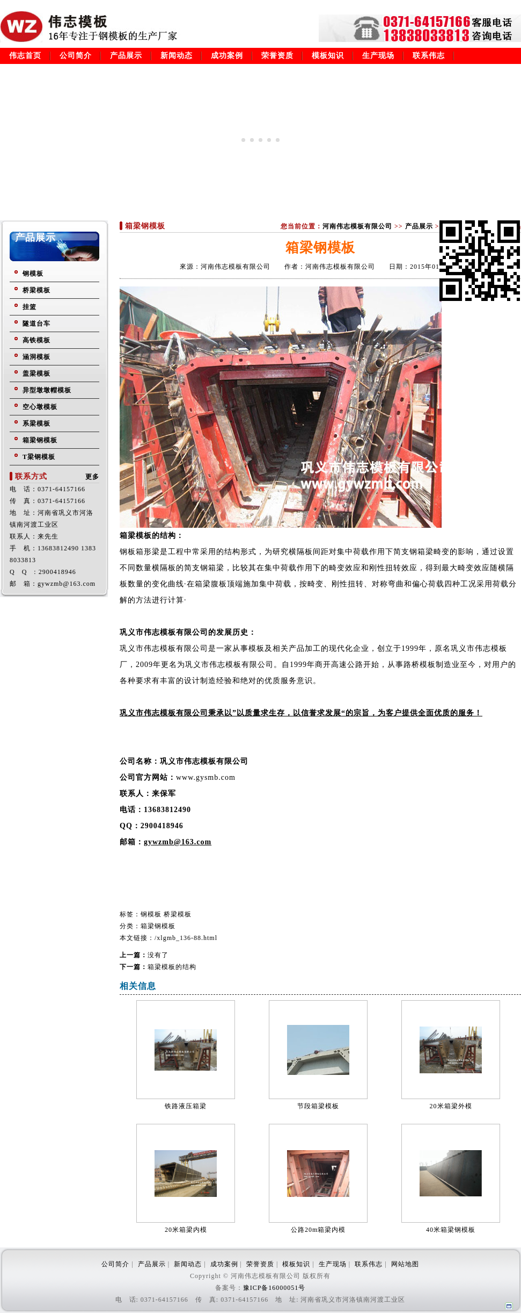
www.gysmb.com (206, 777)
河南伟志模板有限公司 (357, 226)
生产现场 (378, 56)
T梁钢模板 (39, 457)
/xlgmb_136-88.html (186, 938)
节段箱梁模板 (318, 1106)
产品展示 (126, 56)
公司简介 (76, 56)
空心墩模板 (40, 407)
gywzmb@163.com (177, 842)
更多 (92, 476)
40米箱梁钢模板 (450, 1229)
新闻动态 (176, 56)
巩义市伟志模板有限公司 (164, 648)
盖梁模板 (36, 373)
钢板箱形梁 (140, 552)
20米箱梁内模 (186, 1229)
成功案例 (227, 56)
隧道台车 (36, 323)
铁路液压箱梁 (186, 1106)
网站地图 (405, 1264)
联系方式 (31, 476)
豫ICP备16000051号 (274, 1288)
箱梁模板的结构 (172, 967)
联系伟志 (429, 56)
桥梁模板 (36, 290)
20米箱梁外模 (451, 1106)
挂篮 (29, 307)
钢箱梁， (216, 568)
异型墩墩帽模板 (47, 390)
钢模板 (33, 273)
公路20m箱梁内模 (318, 1229)
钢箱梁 (421, 552)
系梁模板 (36, 423)
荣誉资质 (277, 56)
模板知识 (328, 56)
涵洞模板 (36, 357)
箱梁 (203, 584)
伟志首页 (25, 56)
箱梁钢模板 (40, 440)
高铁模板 (36, 340)
